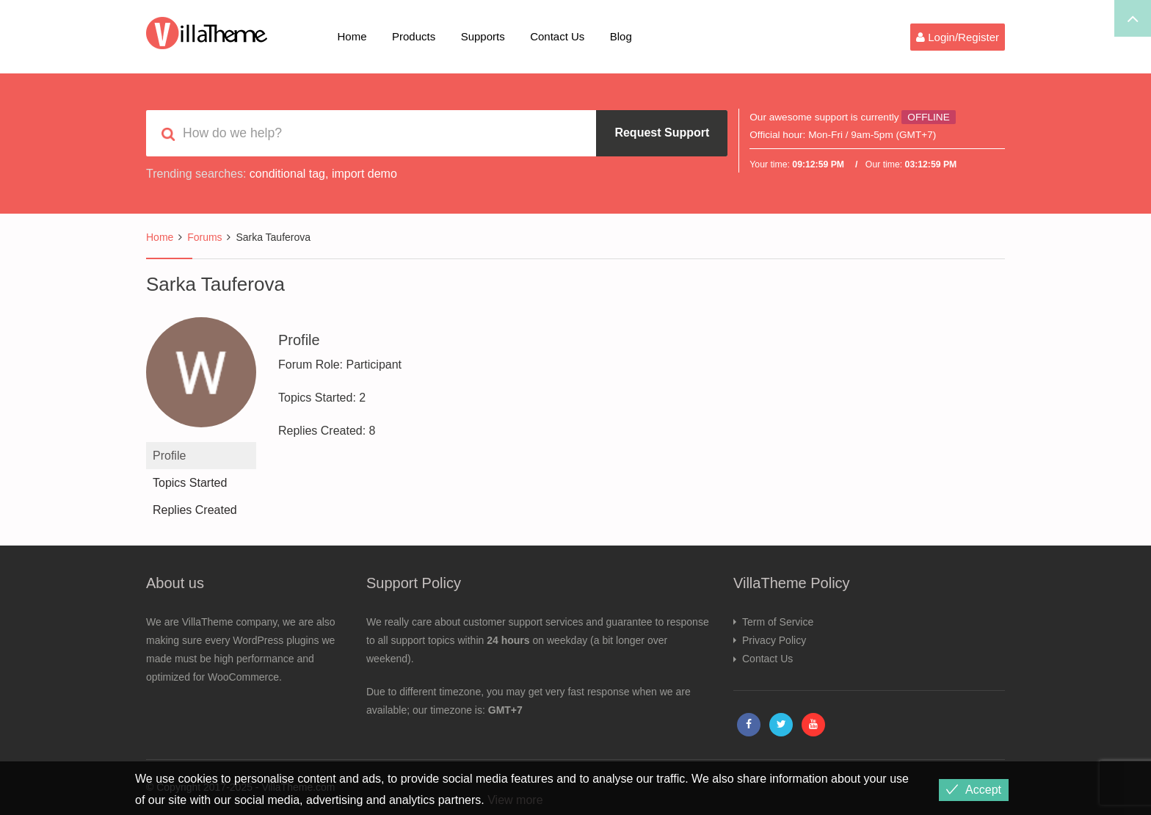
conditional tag (287, 173)
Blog (621, 36)
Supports (483, 36)
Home (352, 36)
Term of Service (777, 622)
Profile (169, 455)
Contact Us (557, 36)
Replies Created (195, 510)
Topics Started (190, 483)
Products (413, 36)
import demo (364, 173)
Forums (204, 237)
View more (514, 800)
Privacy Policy (774, 640)
